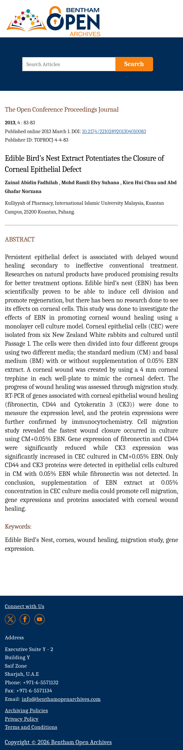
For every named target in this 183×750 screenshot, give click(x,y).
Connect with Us (24, 606)
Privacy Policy (21, 719)
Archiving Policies (26, 710)
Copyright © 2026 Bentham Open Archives (58, 742)
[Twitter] (10, 619)
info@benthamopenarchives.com (61, 699)
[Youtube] (39, 619)
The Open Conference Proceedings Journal (62, 109)
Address (14, 637)
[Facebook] (25, 619)
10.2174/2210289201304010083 (114, 131)
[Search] (134, 64)
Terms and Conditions (31, 727)
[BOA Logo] (50, 20)
